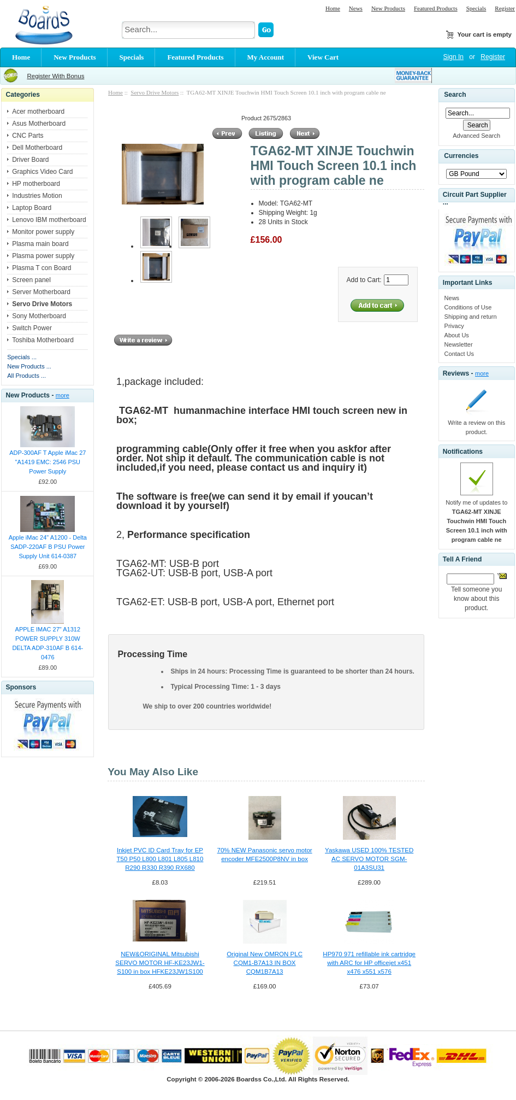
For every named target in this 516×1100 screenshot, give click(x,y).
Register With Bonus (55, 76)
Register (505, 8)
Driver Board (30, 159)
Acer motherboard (38, 111)
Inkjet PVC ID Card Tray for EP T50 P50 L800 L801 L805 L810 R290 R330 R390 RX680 (160, 859)
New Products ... (29, 366)
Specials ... (22, 357)
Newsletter (458, 344)
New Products (388, 8)
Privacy (454, 326)
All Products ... (26, 375)
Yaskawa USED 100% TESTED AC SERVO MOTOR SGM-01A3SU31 (369, 859)
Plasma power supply (43, 256)
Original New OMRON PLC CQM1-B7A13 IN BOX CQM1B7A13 (265, 963)
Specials (476, 8)
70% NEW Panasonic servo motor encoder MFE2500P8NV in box (264, 854)
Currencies (461, 156)
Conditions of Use (468, 307)
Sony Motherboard (39, 316)
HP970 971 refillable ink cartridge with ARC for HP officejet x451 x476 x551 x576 (369, 963)
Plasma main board (40, 244)
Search (455, 94)
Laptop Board (31, 208)
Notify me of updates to (476, 521)
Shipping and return (470, 316)
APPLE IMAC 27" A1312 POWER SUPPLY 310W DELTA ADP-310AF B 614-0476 (47, 643)
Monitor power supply (43, 232)
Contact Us (459, 353)
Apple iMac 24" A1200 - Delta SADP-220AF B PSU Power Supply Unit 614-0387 (48, 546)
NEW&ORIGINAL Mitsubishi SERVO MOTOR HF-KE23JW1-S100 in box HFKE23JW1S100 (159, 963)
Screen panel (31, 280)
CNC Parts (27, 135)
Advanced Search (476, 135)
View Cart (323, 57)
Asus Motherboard (39, 123)
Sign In (453, 57)
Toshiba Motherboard (43, 340)
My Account (265, 57)
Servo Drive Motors (155, 92)
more (62, 395)
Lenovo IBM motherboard (49, 220)
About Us (456, 335)
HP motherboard (36, 184)
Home (332, 8)
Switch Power (32, 328)
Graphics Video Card (42, 171)
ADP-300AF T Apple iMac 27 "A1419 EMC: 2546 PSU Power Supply (47, 462)
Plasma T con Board (41, 268)
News (356, 8)
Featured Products (436, 8)
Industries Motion (37, 196)
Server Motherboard (41, 292)
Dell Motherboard (37, 147)
